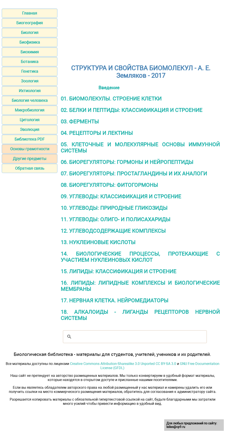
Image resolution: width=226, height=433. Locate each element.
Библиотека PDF (30, 139)
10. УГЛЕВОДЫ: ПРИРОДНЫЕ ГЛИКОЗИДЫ (114, 208)
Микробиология (29, 110)
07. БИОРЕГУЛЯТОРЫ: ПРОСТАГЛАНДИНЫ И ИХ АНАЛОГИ (134, 174)
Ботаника (29, 61)
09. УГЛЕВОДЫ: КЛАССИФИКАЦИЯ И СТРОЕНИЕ (121, 196)
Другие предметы (29, 158)
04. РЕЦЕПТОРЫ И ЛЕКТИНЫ (97, 133)
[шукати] (134, 336)
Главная (29, 13)
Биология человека (30, 100)
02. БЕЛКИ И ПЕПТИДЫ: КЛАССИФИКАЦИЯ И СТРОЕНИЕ (131, 110)
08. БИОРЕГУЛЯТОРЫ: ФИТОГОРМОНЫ (109, 185)
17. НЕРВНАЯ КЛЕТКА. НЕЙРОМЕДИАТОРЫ (114, 300)
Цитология (30, 119)
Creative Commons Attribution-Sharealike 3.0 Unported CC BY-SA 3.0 (123, 364)
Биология (29, 32)
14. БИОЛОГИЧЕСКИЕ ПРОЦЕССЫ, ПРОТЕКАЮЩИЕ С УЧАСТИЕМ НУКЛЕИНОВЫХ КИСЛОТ (140, 257)
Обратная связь (29, 168)
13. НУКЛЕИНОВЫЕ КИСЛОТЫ (98, 242)
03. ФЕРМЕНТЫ (80, 122)
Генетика (29, 71)
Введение (108, 87)
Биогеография (29, 22)
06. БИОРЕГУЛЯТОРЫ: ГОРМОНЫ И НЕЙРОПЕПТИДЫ (127, 162)
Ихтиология (30, 90)
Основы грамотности (29, 149)
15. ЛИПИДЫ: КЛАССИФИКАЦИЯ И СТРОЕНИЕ (118, 271)
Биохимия (30, 52)
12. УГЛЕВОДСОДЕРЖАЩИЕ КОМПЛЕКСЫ (113, 231)
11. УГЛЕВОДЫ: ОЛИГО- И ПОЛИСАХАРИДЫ (115, 219)
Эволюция (29, 129)
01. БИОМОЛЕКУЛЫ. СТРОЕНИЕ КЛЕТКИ (111, 99)
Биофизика (29, 42)
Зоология (29, 81)
